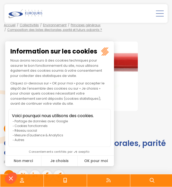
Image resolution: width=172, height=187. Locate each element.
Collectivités (29, 25)
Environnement (55, 25)
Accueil (10, 25)
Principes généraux (86, 25)
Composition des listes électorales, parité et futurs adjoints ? (54, 30)
